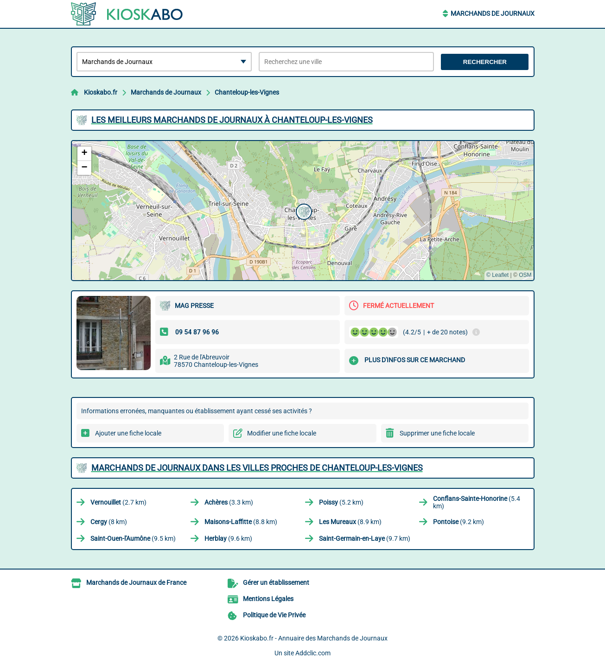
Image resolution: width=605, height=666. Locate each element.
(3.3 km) (228, 502)
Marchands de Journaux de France (136, 582)
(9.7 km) (364, 538)
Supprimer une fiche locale (437, 433)
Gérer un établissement (276, 582)
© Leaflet (497, 275)
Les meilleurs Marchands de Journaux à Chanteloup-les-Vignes (232, 120)
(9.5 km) (133, 538)
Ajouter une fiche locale (128, 433)
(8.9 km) (350, 521)
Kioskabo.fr (100, 92)
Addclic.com (313, 653)
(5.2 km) (341, 502)
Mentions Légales (268, 598)
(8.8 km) (240, 521)
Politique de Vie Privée (274, 615)
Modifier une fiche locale (281, 433)
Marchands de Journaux (493, 13)
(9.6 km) (228, 538)
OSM (525, 275)
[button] (303, 211)
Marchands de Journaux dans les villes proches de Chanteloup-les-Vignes (257, 468)
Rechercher (485, 61)
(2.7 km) (118, 502)
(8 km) (108, 521)
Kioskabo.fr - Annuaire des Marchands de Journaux (314, 638)
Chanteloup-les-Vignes (247, 92)
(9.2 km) (458, 521)
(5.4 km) (476, 502)
